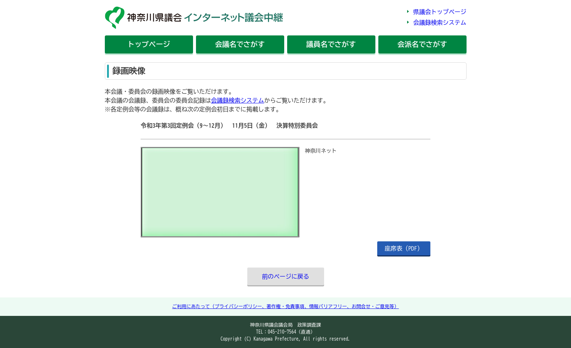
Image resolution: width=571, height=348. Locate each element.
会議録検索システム (440, 22)
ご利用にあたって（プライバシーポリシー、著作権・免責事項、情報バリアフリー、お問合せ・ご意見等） (285, 306)
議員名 (331, 44)
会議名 (240, 44)
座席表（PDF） (404, 248)
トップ (148, 44)
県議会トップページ (440, 12)
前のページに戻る (285, 276)
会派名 (422, 44)
